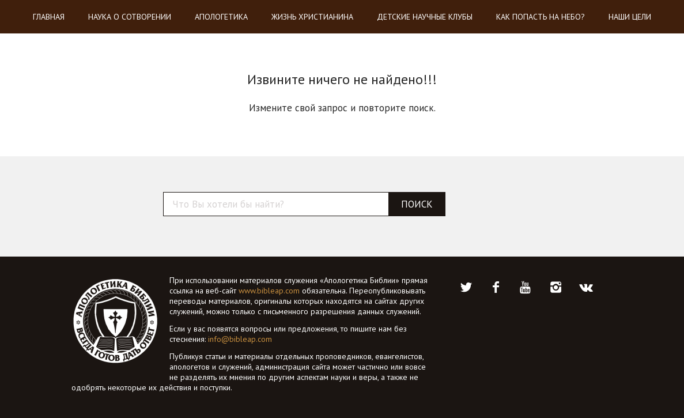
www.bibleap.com (269, 290)
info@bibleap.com (240, 339)
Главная (49, 17)
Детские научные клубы (425, 17)
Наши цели (630, 17)
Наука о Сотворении (129, 17)
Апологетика (221, 17)
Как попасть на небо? (540, 17)
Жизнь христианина (312, 17)
